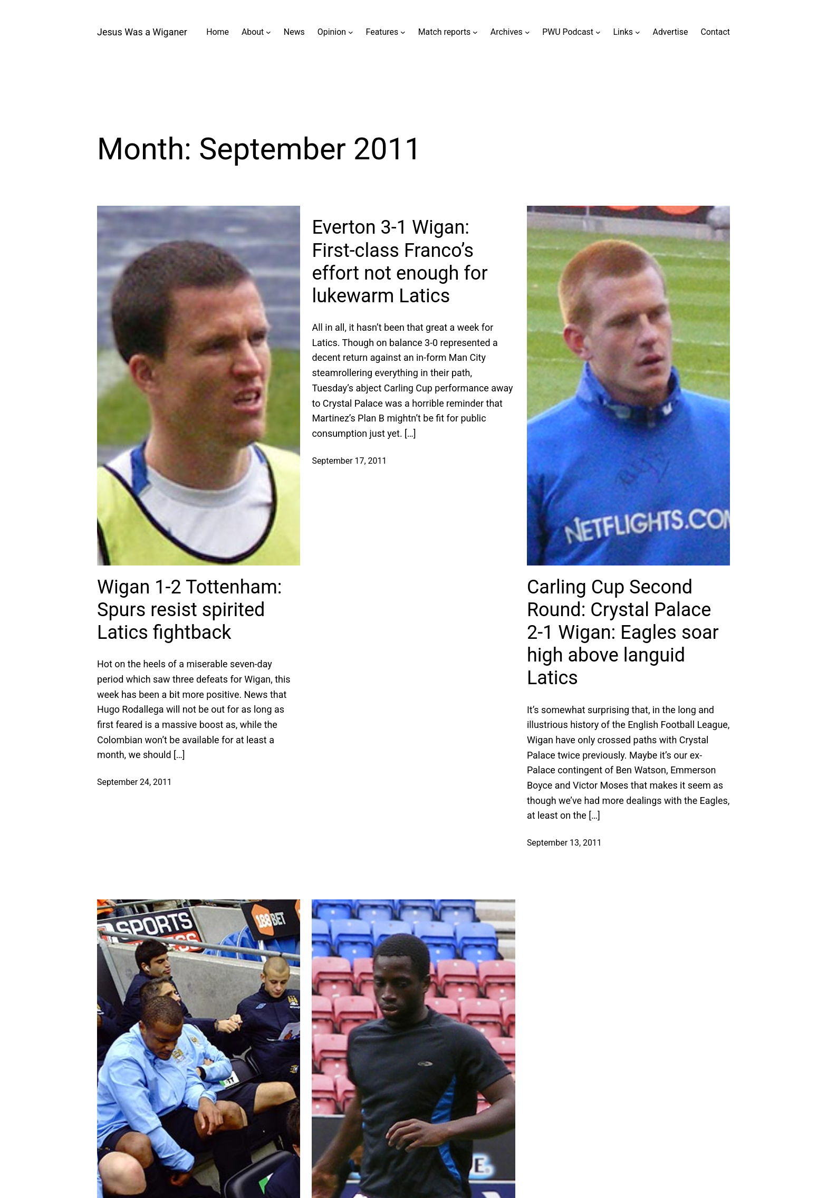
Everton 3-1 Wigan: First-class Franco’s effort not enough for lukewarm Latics (399, 261)
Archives (507, 32)
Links (623, 32)
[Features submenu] (403, 32)
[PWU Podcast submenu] (598, 32)
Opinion (332, 32)
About (253, 32)
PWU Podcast (567, 32)
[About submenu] (268, 32)
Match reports (444, 32)
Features (382, 32)
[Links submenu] (637, 32)
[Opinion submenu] (350, 32)
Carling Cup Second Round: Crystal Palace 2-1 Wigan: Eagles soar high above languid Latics (623, 632)
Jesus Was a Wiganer (142, 31)
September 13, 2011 (564, 843)
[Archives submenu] (527, 32)
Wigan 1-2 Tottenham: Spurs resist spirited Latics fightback (189, 610)
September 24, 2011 (134, 782)
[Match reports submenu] (475, 32)
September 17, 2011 (349, 461)
